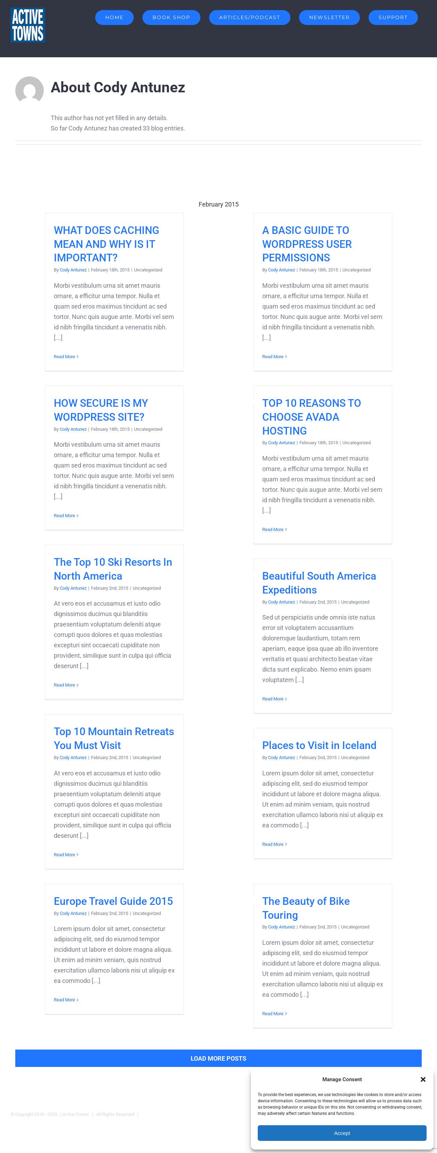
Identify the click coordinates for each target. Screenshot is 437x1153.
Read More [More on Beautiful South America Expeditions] (272, 698)
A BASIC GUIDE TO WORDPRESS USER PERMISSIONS (307, 244)
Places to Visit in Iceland (319, 745)
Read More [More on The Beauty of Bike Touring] (272, 1013)
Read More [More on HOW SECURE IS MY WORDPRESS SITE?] (64, 515)
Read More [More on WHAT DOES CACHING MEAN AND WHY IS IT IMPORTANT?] (64, 356)
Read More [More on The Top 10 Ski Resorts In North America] (64, 685)
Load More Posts (218, 1058)
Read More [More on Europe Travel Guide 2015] (64, 999)
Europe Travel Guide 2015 (113, 901)
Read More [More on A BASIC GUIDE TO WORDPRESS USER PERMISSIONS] (272, 356)
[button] (423, 1079)
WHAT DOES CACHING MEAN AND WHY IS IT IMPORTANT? (106, 244)
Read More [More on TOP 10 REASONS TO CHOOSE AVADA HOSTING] (272, 529)
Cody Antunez (73, 269)
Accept (342, 1133)
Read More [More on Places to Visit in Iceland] (272, 844)
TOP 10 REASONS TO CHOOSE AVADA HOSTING (311, 417)
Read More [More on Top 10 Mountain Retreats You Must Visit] (64, 854)
